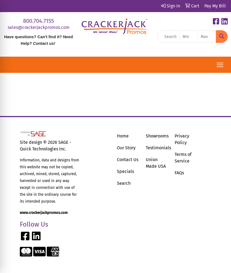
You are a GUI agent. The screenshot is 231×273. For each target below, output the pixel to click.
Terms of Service (183, 158)
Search (124, 183)
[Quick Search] (168, 36)
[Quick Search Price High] (207, 36)
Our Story (126, 147)
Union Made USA (156, 163)
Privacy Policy (182, 139)
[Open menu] (220, 64)
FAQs (179, 172)
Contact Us (127, 159)
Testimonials (157, 147)
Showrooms (157, 136)
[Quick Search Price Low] (189, 36)
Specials (125, 171)
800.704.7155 (38, 21)
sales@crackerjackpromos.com (39, 27)
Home (123, 136)
